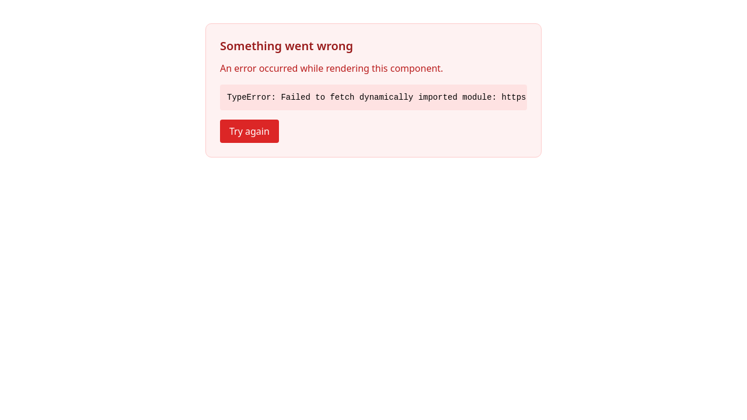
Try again (249, 131)
